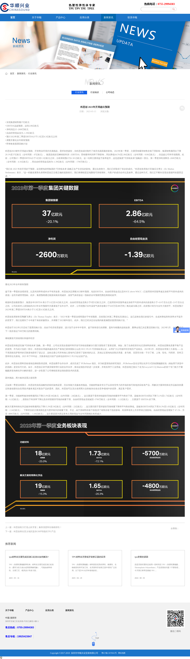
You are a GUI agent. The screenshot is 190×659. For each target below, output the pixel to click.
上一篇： (33, 527)
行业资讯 (32, 73)
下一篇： (30, 531)
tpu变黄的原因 (141, 557)
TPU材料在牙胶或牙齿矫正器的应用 (88, 557)
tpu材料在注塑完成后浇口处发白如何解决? (29, 557)
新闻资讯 (21, 73)
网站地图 (121, 653)
